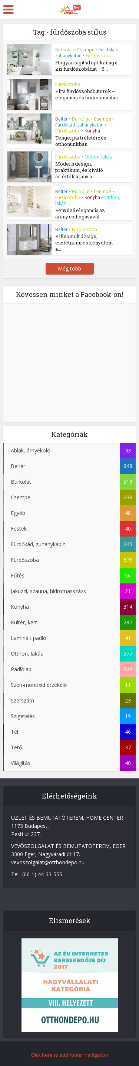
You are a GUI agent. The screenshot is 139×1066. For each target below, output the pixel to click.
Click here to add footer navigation (69, 1054)
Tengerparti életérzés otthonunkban (80, 140)
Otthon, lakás (98, 156)
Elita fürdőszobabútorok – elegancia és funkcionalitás (86, 94)
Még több (69, 267)
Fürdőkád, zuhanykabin (79, 125)
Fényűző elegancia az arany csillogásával (80, 213)
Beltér (61, 119)
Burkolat (64, 50)
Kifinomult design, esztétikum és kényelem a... (84, 242)
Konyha (92, 131)
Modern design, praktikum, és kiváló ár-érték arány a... (79, 169)
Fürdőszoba (98, 55)
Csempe (86, 50)
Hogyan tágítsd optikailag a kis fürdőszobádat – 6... (86, 65)
